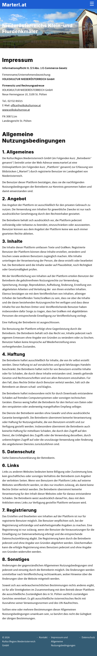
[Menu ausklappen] (92, 4)
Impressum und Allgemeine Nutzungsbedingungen (63, 641)
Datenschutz (88, 637)
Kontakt (43, 637)
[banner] (14, 4)
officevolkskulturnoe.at (26, 105)
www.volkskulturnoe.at (16, 110)
